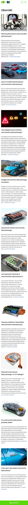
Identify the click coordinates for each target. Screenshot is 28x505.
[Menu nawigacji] (22, 2)
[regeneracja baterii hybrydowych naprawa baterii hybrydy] (5, 2)
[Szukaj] (25, 2)
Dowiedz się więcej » (15, 56)
